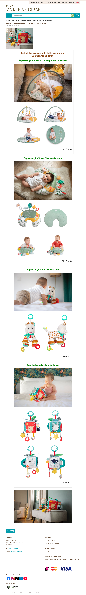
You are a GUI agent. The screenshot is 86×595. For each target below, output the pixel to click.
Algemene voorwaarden (52, 543)
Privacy (47, 551)
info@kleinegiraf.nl (16, 551)
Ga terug (10, 531)
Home (8, 20)
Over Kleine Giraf (50, 541)
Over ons (43, 2)
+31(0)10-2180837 (14, 548)
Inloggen (71, 2)
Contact (50, 2)
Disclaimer (48, 546)
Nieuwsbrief (35, 2)
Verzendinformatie (50, 548)
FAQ (55, 2)
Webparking (33, 592)
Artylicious (39, 592)
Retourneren (62, 2)
